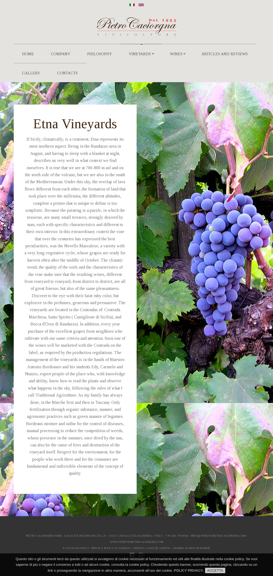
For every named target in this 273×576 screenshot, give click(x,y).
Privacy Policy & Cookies (110, 548)
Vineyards (141, 54)
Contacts (67, 73)
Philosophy (99, 54)
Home (28, 54)
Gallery (31, 73)
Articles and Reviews (224, 54)
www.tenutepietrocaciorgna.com (137, 541)
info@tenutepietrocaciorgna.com (218, 535)
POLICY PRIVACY (188, 570)
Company (60, 54)
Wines (178, 54)
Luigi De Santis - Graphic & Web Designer (178, 548)
